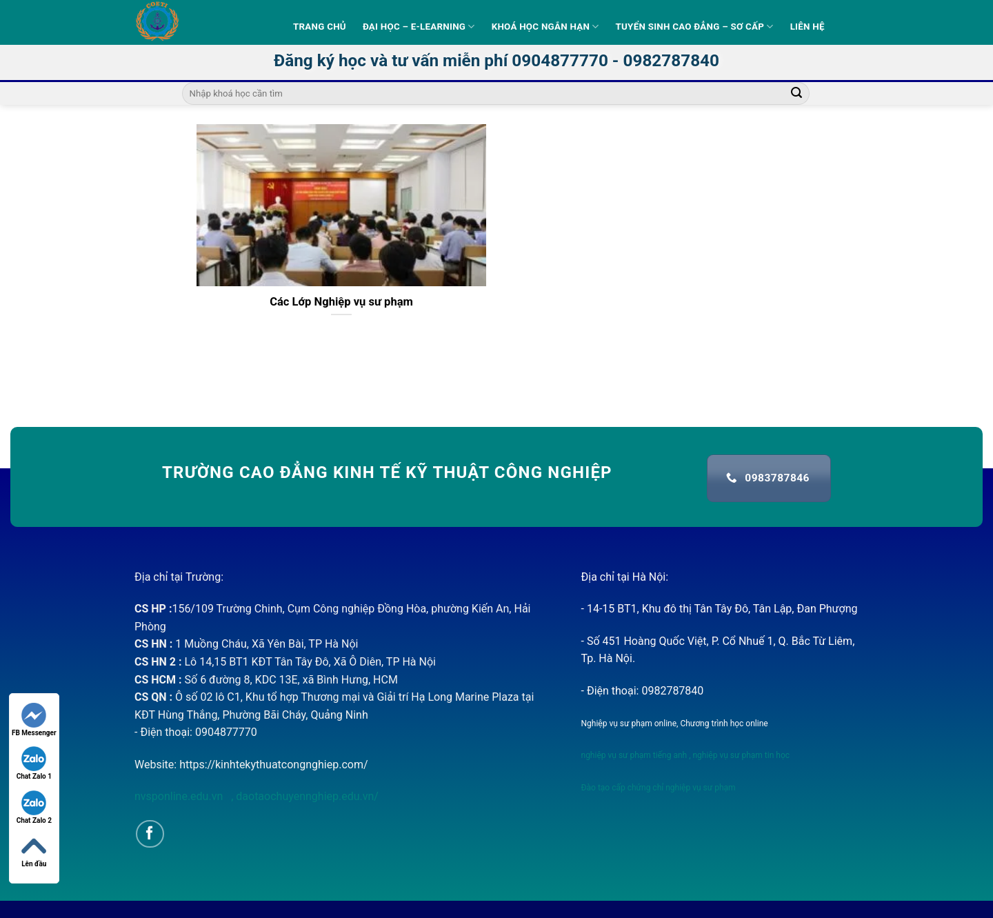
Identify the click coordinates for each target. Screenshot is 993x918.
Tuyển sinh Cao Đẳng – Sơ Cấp (695, 26)
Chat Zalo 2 (34, 807)
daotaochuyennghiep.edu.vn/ (306, 796)
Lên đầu (33, 851)
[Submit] (796, 94)
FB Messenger (34, 720)
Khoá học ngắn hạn (545, 26)
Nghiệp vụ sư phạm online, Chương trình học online (674, 723)
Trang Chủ (319, 26)
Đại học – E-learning (419, 26)
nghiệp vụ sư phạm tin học (740, 755)
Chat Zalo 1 (34, 763)
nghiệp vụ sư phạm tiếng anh (634, 755)
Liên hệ (807, 26)
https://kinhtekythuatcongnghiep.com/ (273, 764)
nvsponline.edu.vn (179, 796)
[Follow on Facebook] (150, 834)
